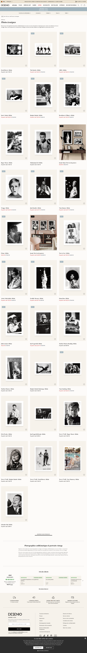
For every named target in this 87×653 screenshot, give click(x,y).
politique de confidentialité (18, 632)
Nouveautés (46, 5)
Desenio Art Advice (67, 613)
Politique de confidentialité (69, 623)
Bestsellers (54, 5)
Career (41, 620)
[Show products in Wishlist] (81, 5)
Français (9, 1)
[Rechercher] (78, 5)
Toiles (20, 5)
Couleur (38, 13)
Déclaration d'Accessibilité (45, 625)
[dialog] (43, 645)
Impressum (41, 618)
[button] (43, 650)
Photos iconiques (15, 16)
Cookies (65, 625)
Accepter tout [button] (38, 647)
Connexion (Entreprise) (44, 631)
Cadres (34, 5)
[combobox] (85, 638)
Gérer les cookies (67, 627)
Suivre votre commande (68, 618)
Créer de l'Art (27, 5)
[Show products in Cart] (84, 5)
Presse (40, 616)
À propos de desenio (44, 613)
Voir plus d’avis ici (43, 589)
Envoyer (19, 629)
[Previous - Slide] (18, 581)
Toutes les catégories (24, 13)
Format (48, 13)
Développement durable (44, 623)
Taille (58, 13)
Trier (66, 13)
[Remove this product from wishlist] (26, 65)
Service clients (66, 616)
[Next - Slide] (83, 581)
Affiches (14, 5)
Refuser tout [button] (49, 647)
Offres (40, 5)
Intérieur (62, 5)
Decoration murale (71, 5)
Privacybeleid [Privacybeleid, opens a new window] (58, 644)
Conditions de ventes (68, 620)
